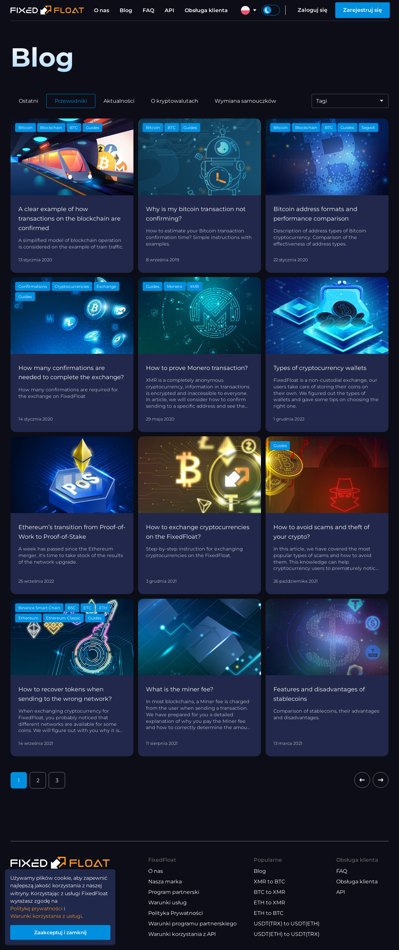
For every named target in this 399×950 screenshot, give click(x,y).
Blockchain (51, 127)
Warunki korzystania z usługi (48, 914)
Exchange (106, 286)
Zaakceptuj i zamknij (62, 931)
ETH (103, 607)
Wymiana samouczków (245, 101)
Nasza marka (165, 881)
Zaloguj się (312, 10)
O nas (101, 10)
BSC (72, 607)
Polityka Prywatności (175, 913)
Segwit (368, 127)
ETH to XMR (269, 902)
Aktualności (119, 101)
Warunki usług (167, 902)
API (169, 10)
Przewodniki (71, 101)
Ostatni (28, 101)
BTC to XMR (269, 892)
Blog (126, 10)
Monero (174, 286)
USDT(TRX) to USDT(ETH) (286, 923)
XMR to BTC (269, 881)
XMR (194, 286)
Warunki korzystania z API (182, 934)
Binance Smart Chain (39, 607)
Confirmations (32, 286)
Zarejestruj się (362, 10)
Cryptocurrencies (72, 286)
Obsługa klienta (206, 10)
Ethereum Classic (63, 617)
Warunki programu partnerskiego (192, 923)
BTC (74, 127)
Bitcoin (25, 127)
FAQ (148, 10)
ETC (87, 607)
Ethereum (28, 617)
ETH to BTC (269, 913)
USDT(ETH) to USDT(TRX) (286, 934)
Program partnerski (173, 892)
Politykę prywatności (38, 906)
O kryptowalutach (174, 101)
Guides (92, 127)
